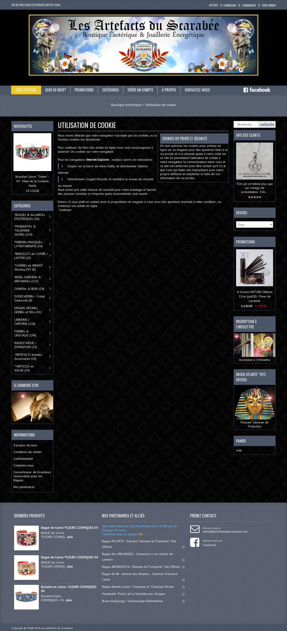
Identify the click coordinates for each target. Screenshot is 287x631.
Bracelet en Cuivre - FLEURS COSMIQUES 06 (68, 589)
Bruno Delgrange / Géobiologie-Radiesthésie (143, 601)
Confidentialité (23, 459)
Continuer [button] (65, 210)
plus (70, 537)
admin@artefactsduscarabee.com (225, 531)
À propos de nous (25, 445)
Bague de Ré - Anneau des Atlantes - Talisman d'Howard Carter (143, 576)
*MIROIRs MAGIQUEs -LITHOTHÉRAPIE (29, 244)
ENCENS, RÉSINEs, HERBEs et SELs (27, 310)
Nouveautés (23, 126)
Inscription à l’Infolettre (254, 347)
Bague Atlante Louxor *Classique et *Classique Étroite (143, 587)
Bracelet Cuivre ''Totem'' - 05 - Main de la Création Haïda (32, 181)
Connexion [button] (230, 5)
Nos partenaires (24, 487)
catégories (110, 90)
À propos (169, 90)
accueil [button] (213, 5)
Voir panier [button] (268, 5)
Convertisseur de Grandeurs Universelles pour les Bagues (32, 476)
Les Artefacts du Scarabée (57, 628)
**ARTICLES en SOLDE (24, 368)
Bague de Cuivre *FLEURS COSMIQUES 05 (69, 528)
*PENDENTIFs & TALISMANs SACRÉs (25, 230)
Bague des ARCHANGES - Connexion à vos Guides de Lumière (143, 557)
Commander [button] (248, 5)
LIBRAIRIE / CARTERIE (24, 322)
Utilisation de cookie (160, 104)
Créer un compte (140, 90)
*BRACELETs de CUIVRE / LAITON (31, 256)
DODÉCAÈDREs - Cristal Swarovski (29, 298)
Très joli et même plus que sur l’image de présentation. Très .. (254, 188)
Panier (241, 441)
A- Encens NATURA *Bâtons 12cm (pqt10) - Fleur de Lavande (254, 296)
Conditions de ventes (27, 452)
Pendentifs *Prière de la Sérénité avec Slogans (143, 594)
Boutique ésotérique (126, 104)
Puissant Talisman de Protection (254, 407)
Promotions (84, 90)
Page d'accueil (26, 90)
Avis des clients (248, 135)
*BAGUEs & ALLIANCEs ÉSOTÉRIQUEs (29, 217)
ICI (140, 534)
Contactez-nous (197, 90)
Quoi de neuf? (55, 90)
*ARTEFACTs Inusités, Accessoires (28, 357)
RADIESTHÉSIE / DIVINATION (25, 345)
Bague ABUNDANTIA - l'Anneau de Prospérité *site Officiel (143, 567)
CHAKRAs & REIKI (29, 289)
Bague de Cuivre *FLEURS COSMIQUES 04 (69, 557)
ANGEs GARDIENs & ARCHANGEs (27, 279)
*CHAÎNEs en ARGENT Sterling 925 (28, 267)
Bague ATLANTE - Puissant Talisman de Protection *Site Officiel (143, 544)
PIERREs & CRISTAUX (25, 333)
